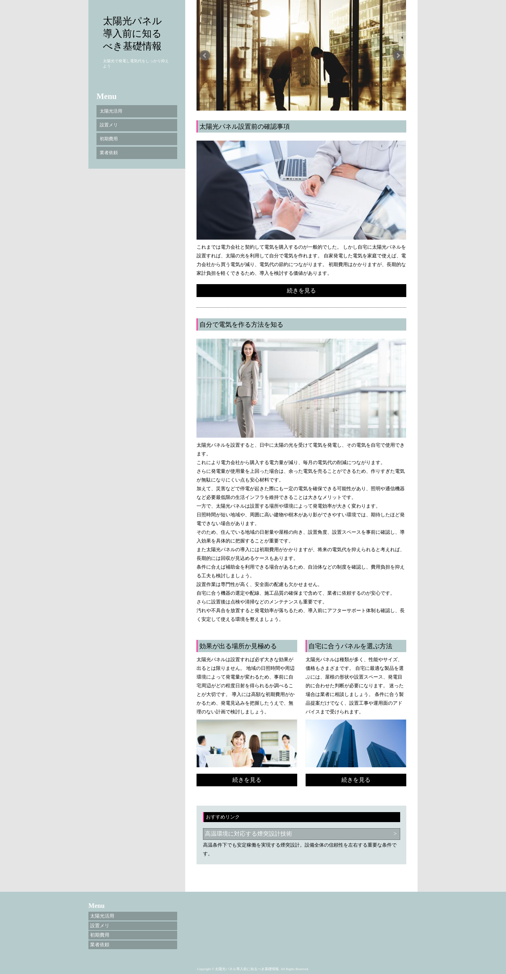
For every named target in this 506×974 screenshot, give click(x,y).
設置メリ (109, 125)
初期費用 (109, 138)
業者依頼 (109, 152)
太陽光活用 (111, 111)
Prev (205, 55)
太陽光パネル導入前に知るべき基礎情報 (132, 33)
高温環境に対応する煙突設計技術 (248, 833)
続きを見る (301, 290)
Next (398, 55)
